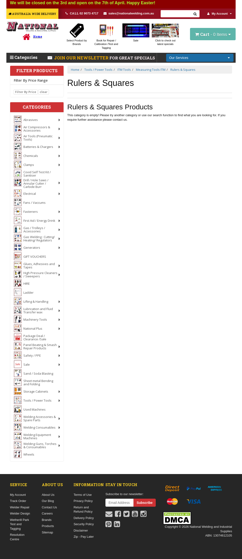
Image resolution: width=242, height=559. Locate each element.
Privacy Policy (83, 501)
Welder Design (20, 513)
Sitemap (47, 532)
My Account (219, 13)
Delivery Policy (83, 518)
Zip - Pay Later (83, 536)
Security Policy (83, 524)
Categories (23, 57)
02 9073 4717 (81, 13)
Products (48, 526)
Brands (47, 520)
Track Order (18, 501)
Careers (47, 513)
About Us (48, 495)
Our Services (178, 58)
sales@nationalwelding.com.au (129, 13)
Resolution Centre (17, 537)
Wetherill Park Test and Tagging (19, 524)
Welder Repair (20, 507)
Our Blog (48, 501)
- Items (213, 34)
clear (44, 92)
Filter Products (36, 70)
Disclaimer (80, 530)
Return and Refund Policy (82, 510)
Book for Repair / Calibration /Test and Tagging (106, 44)
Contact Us (49, 507)
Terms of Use (82, 495)
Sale (135, 40)
